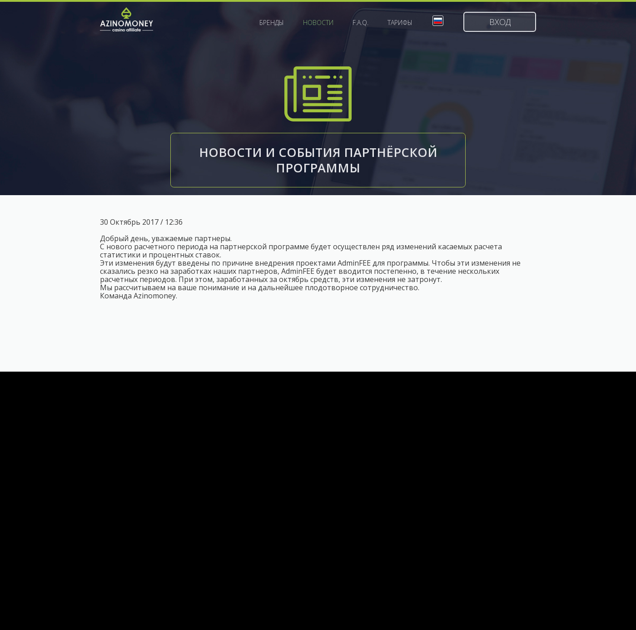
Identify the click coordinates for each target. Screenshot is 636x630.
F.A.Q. (360, 23)
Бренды (271, 23)
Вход (500, 21)
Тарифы (400, 23)
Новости (318, 23)
